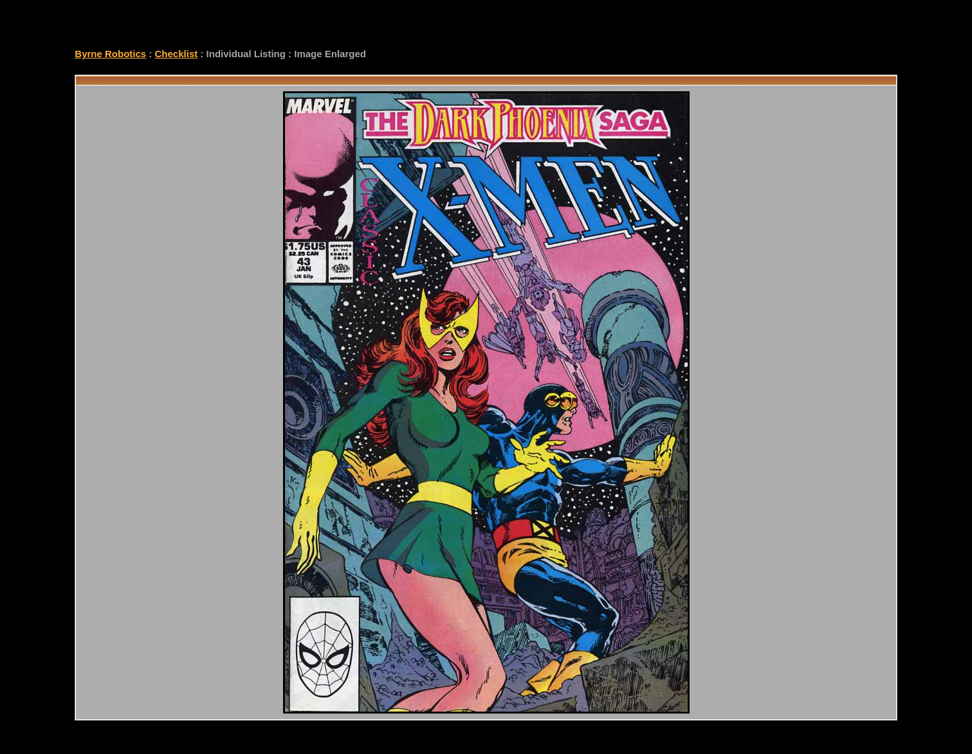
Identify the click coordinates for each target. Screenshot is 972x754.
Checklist (176, 53)
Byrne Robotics (110, 53)
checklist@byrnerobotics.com (748, 726)
